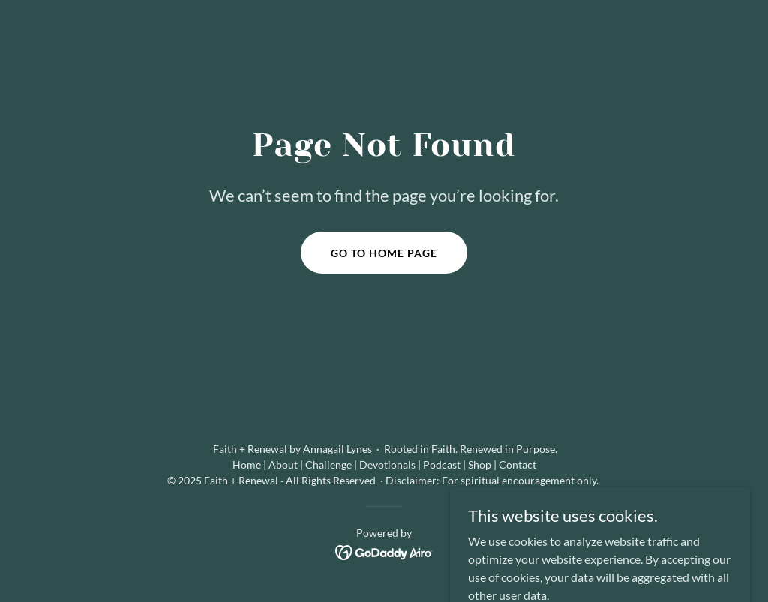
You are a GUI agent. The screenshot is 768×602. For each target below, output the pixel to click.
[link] (384, 551)
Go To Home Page (384, 253)
